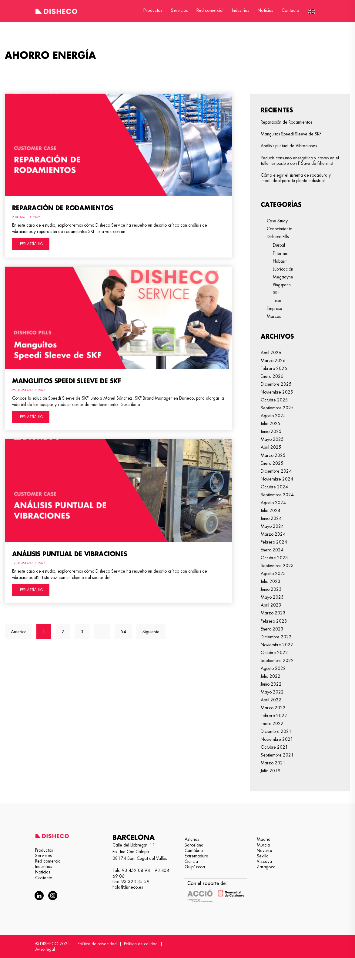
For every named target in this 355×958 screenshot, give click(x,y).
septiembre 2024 (277, 495)
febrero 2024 (274, 542)
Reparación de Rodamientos (62, 208)
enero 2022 (272, 723)
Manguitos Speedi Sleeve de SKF (66, 381)
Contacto (290, 10)
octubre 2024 (274, 487)
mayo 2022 (272, 692)
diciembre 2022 (276, 637)
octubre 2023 (274, 558)
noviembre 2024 (277, 479)
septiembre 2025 (277, 408)
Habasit (279, 261)
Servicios (179, 10)
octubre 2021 (274, 747)
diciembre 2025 (276, 384)
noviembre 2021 (277, 739)
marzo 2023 (273, 613)
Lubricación (283, 269)
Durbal (279, 245)
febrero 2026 (274, 368)
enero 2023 (272, 629)
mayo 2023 (272, 597)
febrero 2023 (274, 621)
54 (126, 629)
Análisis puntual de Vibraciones (69, 554)
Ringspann (282, 285)
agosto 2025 (273, 416)
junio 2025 (271, 431)
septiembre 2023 (277, 566)
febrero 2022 (274, 716)
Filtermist (281, 253)
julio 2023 (270, 581)
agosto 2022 (273, 668)
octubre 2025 (274, 400)
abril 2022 (271, 700)
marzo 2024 (273, 534)
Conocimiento (279, 229)
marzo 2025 (273, 455)
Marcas (274, 316)
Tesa (277, 300)
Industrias (240, 10)
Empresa (274, 308)
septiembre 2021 (277, 755)
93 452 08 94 (136, 870)
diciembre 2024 (276, 471)
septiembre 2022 (277, 660)
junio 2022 (271, 684)
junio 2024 (271, 518)
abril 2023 (271, 605)
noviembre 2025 (277, 392)
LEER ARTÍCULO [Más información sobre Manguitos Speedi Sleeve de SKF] (30, 417)
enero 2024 (272, 550)
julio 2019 (270, 771)
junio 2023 (271, 589)
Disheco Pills (278, 237)
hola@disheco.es (127, 887)
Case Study (277, 221)
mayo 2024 (272, 526)
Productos (152, 10)
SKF (276, 293)
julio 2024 (270, 510)
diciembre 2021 (276, 731)
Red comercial (209, 10)
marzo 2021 (273, 763)
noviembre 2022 (277, 645)
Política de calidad (141, 944)
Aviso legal (45, 949)
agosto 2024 (273, 503)
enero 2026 (272, 376)
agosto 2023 (273, 573)
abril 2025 (271, 447)
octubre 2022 (274, 652)
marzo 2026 (273, 360)
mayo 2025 (272, 439)
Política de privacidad (97, 944)
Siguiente (150, 632)
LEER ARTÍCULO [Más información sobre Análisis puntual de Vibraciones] (30, 590)
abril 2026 (271, 353)
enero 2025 (272, 463)
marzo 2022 (273, 708)
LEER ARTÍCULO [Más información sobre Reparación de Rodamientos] (30, 244)
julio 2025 (270, 423)
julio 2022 (270, 676)
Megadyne (283, 277)
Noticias (265, 10)
